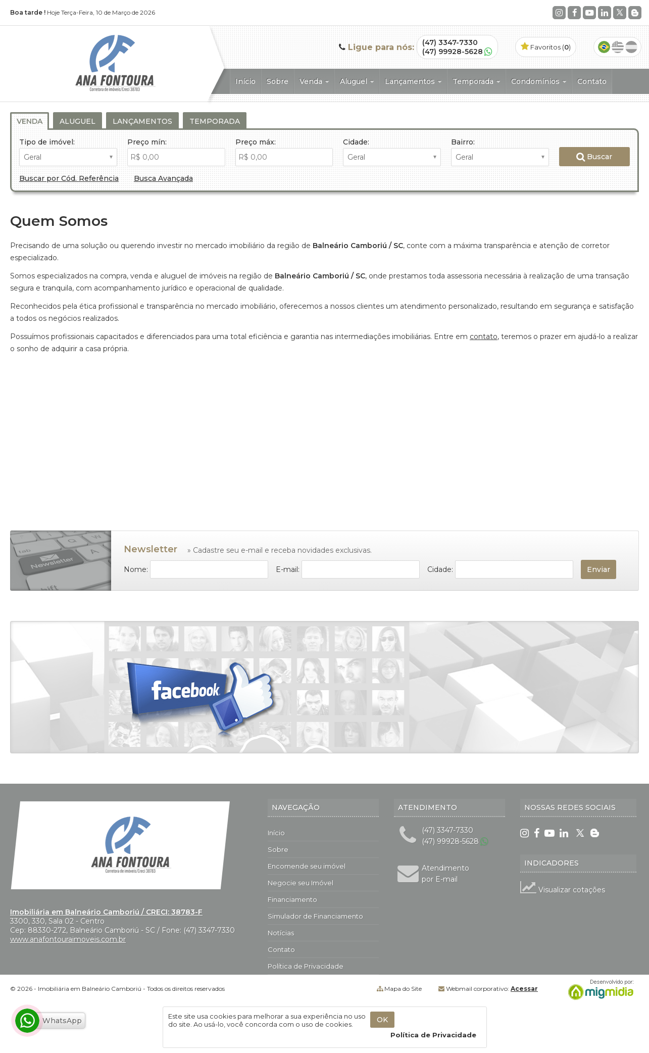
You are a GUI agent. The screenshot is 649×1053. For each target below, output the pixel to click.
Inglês (618, 47)
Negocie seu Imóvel (300, 883)
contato (483, 336)
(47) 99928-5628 (452, 51)
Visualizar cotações (562, 889)
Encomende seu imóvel (306, 866)
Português (604, 47)
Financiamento (292, 899)
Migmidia (598, 990)
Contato (592, 81)
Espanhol (631, 47)
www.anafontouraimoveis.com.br (68, 939)
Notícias (281, 933)
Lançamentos (413, 81)
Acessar (524, 988)
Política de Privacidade (305, 966)
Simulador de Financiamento (315, 916)
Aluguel (357, 81)
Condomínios (538, 81)
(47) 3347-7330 (450, 42)
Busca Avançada (163, 178)
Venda (314, 81)
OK (382, 1019)
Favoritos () (546, 47)
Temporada (476, 81)
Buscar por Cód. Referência (69, 178)
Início (245, 81)
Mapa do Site (403, 988)
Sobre (277, 81)
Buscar (594, 156)
